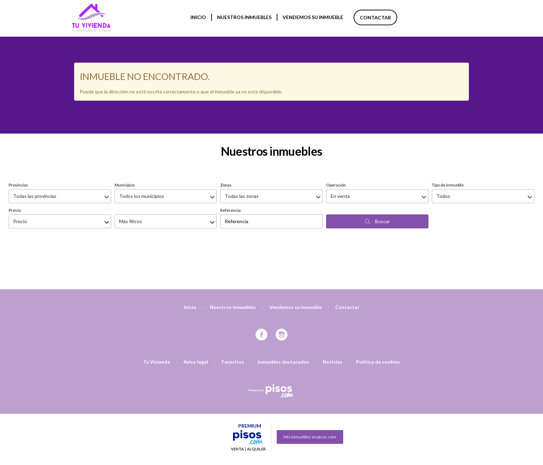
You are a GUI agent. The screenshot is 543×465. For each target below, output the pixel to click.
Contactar (375, 17)
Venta (237, 412)
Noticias (332, 325)
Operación (336, 148)
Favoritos (233, 325)
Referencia (230, 173)
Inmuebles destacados (283, 325)
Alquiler (256, 412)
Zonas (226, 148)
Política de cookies (378, 325)
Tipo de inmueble (448, 148)
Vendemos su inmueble (313, 17)
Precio (15, 173)
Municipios (125, 148)
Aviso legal (196, 325)
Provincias (18, 148)
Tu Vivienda (156, 325)
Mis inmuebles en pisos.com (310, 400)
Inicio (198, 17)
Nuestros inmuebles (244, 17)
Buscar (377, 185)
